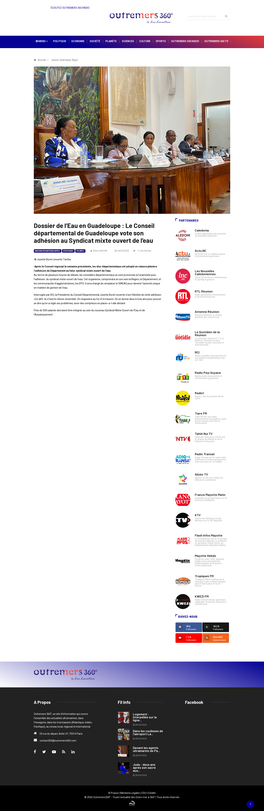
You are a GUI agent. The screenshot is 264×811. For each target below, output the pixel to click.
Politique (59, 41)
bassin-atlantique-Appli (47, 251)
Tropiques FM (204, 576)
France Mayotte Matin (210, 495)
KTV (198, 515)
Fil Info (80, 251)
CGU (143, 793)
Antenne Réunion (207, 312)
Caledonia (202, 230)
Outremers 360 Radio (185, 41)
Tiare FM (201, 413)
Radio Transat (205, 454)
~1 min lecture (142, 251)
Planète (111, 41)
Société (95, 41)
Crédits (152, 793)
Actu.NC (200, 251)
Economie (77, 41)
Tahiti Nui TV (204, 434)
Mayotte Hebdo (205, 556)
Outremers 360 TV (216, 41)
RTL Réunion (204, 291)
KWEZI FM (202, 596)
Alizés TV (201, 474)
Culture (144, 41)
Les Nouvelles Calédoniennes (205, 272)
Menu (42, 41)
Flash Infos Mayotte (208, 535)
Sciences (128, 41)
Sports (161, 41)
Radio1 (199, 393)
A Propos (113, 793)
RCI (197, 352)
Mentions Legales (130, 793)
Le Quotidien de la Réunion (207, 333)
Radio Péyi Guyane (208, 373)
